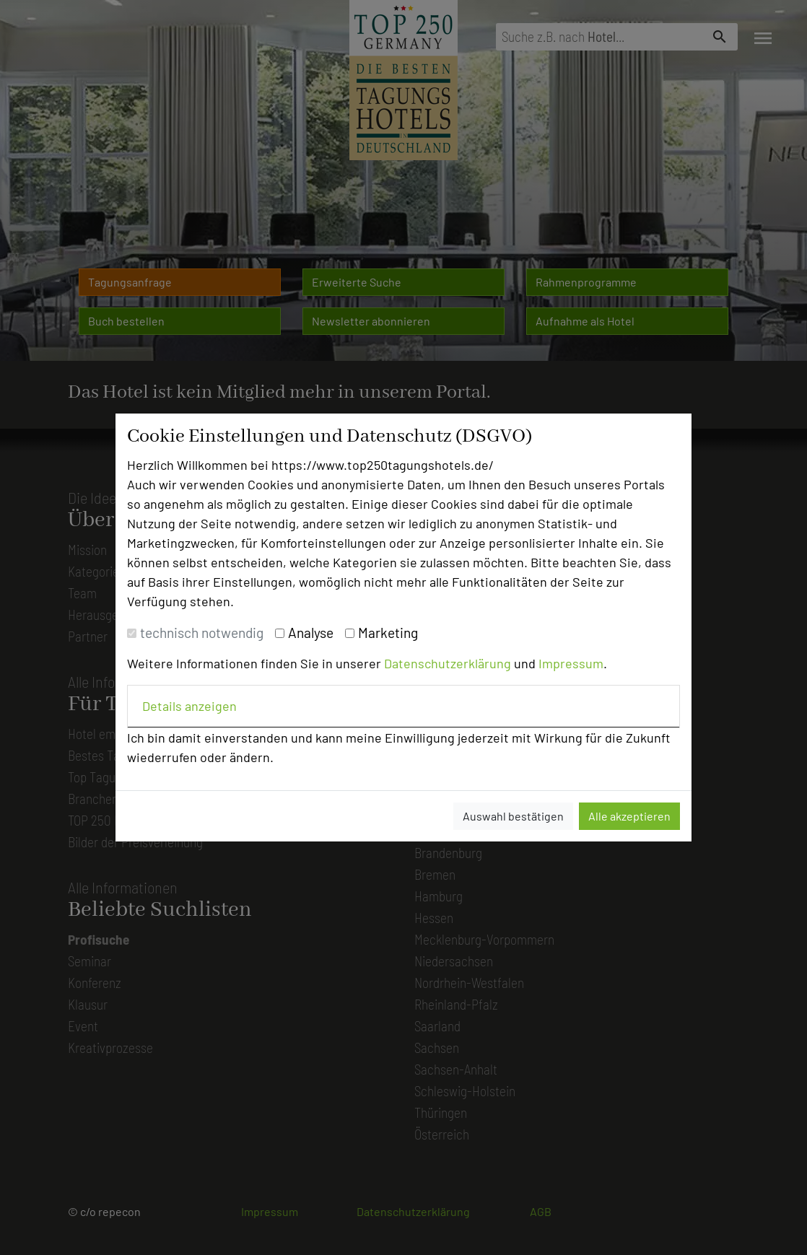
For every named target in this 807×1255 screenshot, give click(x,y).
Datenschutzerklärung (447, 663)
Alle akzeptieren (629, 816)
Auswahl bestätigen (513, 816)
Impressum (570, 663)
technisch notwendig (201, 632)
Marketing (388, 632)
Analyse (310, 632)
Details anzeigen (189, 706)
